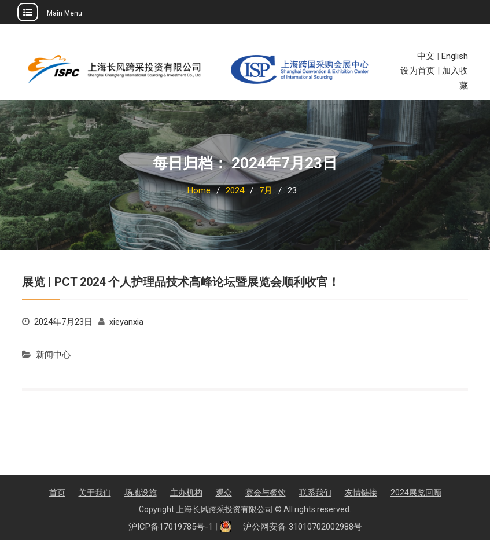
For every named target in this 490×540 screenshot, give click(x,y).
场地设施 (140, 492)
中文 (425, 56)
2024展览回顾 (415, 492)
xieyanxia (126, 322)
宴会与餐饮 (265, 492)
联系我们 (315, 492)
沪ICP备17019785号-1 (170, 526)
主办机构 (186, 492)
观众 (224, 492)
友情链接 (361, 492)
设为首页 (417, 70)
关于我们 (95, 492)
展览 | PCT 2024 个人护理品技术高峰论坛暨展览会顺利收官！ (181, 282)
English (454, 56)
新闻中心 (53, 355)
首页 (57, 492)
